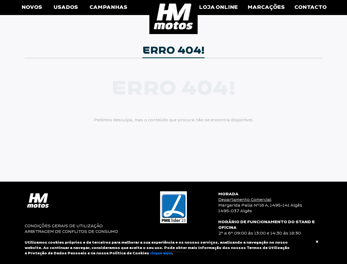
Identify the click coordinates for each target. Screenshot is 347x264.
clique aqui (161, 253)
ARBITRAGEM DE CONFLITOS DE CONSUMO (71, 231)
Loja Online (218, 7)
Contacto (310, 7)
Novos (31, 7)
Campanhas (108, 7)
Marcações (266, 7)
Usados (66, 7)
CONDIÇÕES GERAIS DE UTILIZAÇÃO (64, 226)
